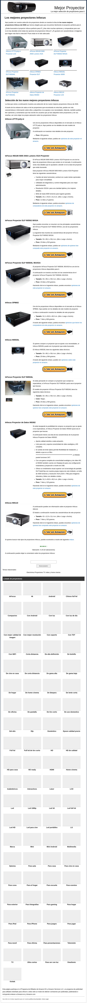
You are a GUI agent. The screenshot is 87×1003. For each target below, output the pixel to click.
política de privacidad (35, 999)
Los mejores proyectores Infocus (25, 17)
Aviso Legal (45, 999)
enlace (71, 539)
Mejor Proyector (69, 7)
